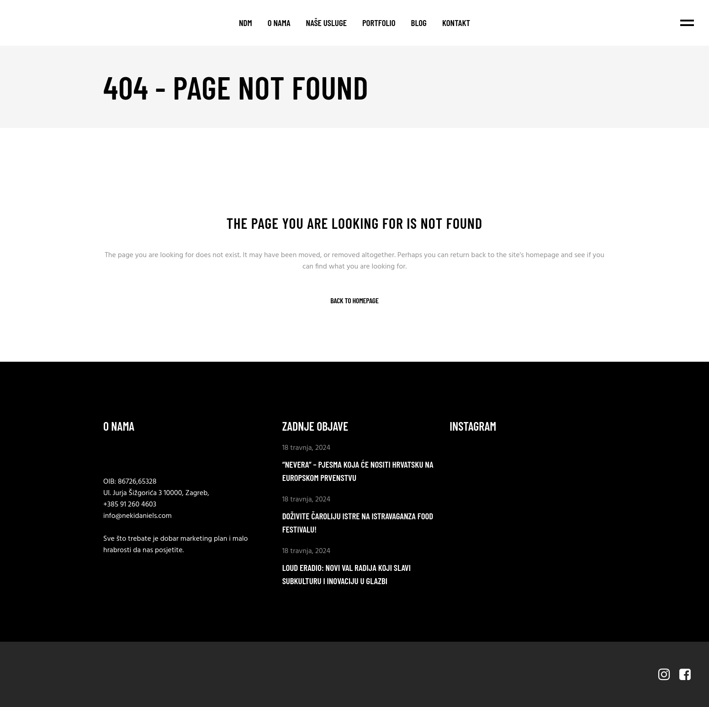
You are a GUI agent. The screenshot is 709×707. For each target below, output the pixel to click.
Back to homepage (354, 300)
